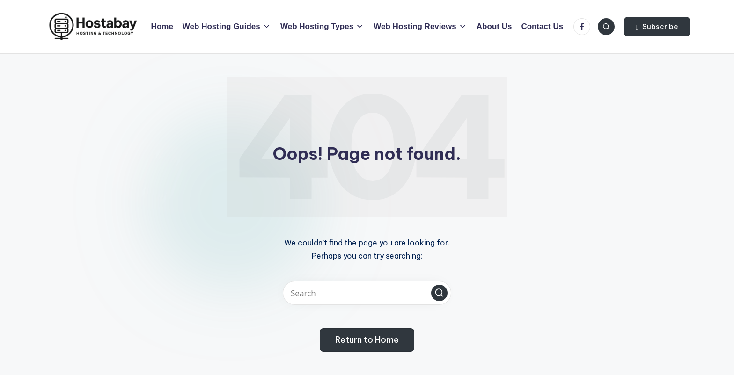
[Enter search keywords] (367, 293)
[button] (657, 26)
